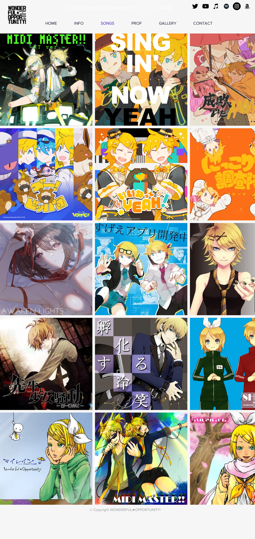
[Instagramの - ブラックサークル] (237, 6)
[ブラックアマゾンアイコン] (247, 6)
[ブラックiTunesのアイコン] (216, 6)
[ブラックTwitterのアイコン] (195, 6)
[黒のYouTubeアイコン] (205, 6)
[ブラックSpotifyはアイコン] (226, 6)
